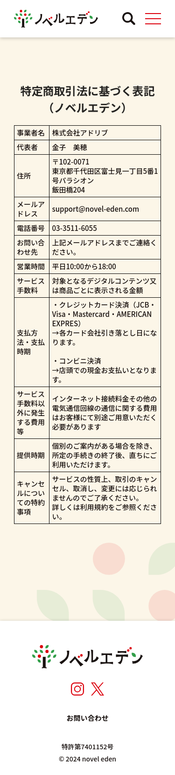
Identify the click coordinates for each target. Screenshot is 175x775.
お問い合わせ (87, 718)
